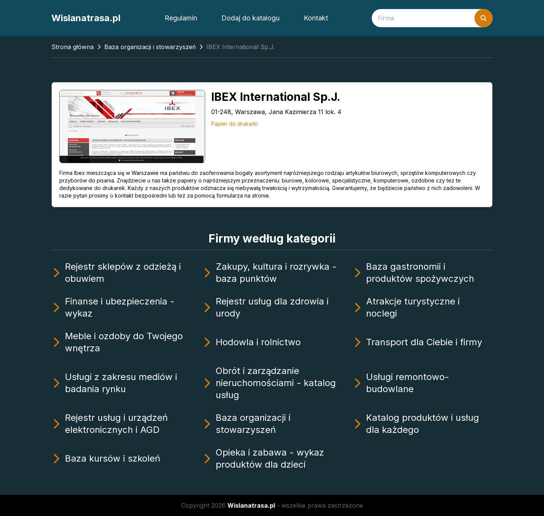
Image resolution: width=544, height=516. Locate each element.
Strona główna (72, 47)
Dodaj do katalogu (250, 18)
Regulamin (181, 18)
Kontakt (316, 18)
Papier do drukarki (234, 124)
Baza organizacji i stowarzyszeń (150, 47)
